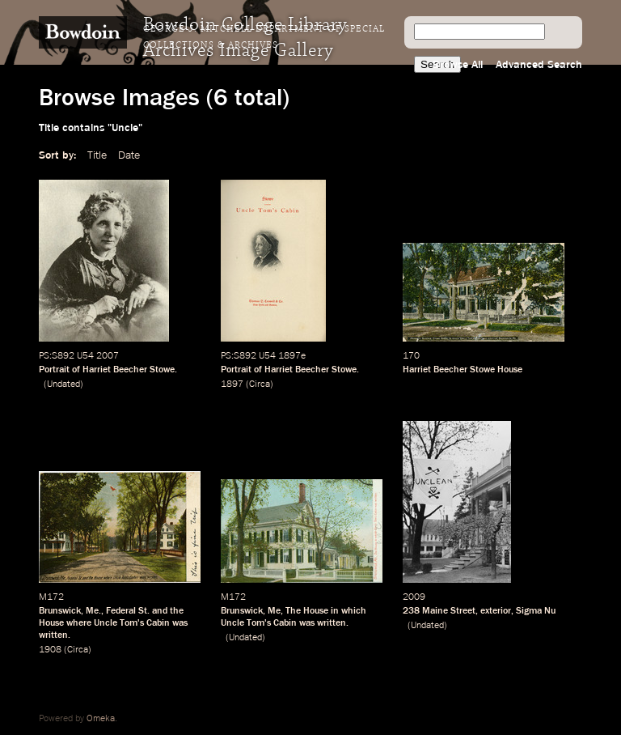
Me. (93, 611)
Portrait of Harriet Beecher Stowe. (108, 370)
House (51, 623)
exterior (495, 611)
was (180, 623)
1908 (50, 650)
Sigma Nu (536, 611)
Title (97, 155)
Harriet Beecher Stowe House (462, 370)
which (353, 611)
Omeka (101, 719)
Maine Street (448, 611)
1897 (232, 384)
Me (274, 611)
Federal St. (128, 611)
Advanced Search (539, 64)
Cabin (158, 623)
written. (54, 635)
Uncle (105, 623)
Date (129, 155)
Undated (63, 384)
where (78, 623)
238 (411, 611)
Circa (259, 384)
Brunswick (60, 611)
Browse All (458, 64)
